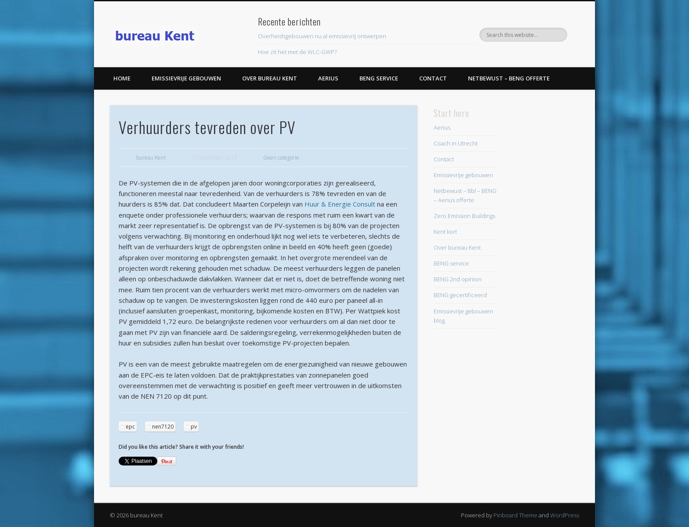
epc (130, 426)
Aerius (328, 78)
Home (122, 78)
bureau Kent (151, 157)
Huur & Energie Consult (340, 204)
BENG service (378, 78)
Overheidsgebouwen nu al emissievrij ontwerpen (322, 36)
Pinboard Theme (515, 515)
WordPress (564, 515)
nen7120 (163, 426)
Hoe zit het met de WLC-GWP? (297, 52)
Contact (433, 78)
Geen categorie (281, 157)
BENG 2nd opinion (458, 279)
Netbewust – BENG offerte (509, 78)
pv (194, 426)
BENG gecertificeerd (460, 295)
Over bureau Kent (269, 78)
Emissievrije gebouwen (186, 78)
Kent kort (445, 232)
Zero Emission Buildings (464, 216)
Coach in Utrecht (456, 143)
